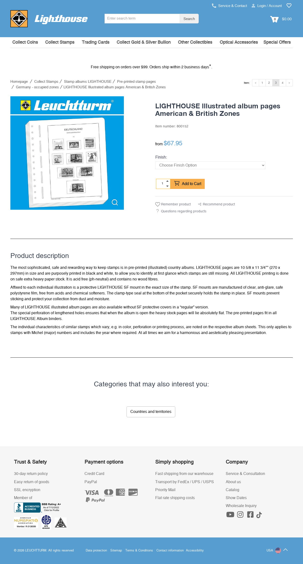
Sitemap (116, 550)
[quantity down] (167, 186)
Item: (247, 83)
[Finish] (210, 165)
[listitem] (67, 153)
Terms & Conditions (139, 550)
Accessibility (195, 550)
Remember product (173, 204)
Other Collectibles (195, 42)
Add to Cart (187, 184)
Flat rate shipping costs (175, 498)
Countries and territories (150, 412)
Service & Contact (229, 6)
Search (189, 19)
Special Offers (277, 42)
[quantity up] (167, 181)
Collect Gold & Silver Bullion (144, 42)
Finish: (161, 157)
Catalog (232, 490)
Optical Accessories (239, 42)
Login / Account (267, 6)
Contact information (170, 550)
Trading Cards (95, 42)
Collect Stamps (59, 42)
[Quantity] (162, 183)
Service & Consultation (245, 474)
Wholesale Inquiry (241, 506)
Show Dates (236, 498)
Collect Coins (25, 42)
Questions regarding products (183, 211)
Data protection (96, 550)
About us (233, 482)
